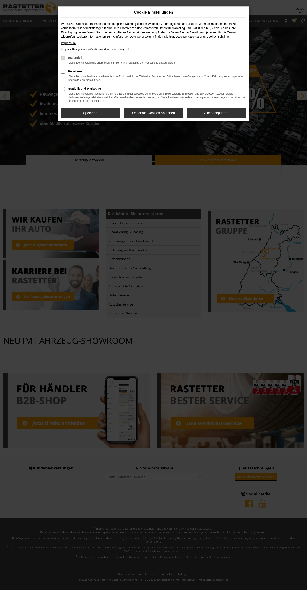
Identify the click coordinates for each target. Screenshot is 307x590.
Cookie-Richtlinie (217, 36)
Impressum (68, 43)
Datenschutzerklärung (190, 36)
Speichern (90, 113)
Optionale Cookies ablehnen (153, 113)
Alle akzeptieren (216, 113)
